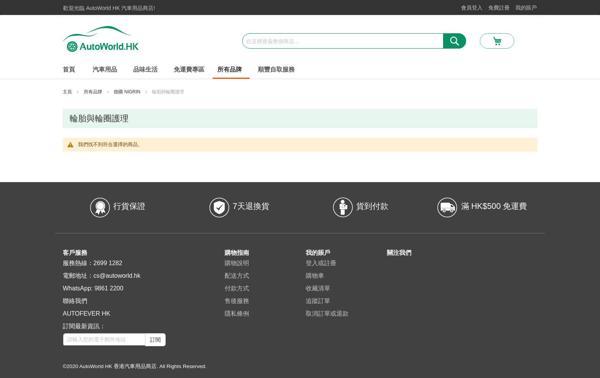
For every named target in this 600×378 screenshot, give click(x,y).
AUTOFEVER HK (86, 313)
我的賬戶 (526, 8)
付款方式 (237, 288)
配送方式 (237, 275)
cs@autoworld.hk (116, 275)
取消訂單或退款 (327, 313)
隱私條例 (237, 313)
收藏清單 (318, 288)
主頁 (68, 91)
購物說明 (237, 263)
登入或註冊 (321, 263)
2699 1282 (107, 263)
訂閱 (155, 340)
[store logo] (101, 39)
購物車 (315, 275)
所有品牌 (93, 91)
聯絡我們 (75, 301)
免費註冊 (499, 8)
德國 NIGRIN (128, 91)
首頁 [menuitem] (69, 69)
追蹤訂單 (318, 301)
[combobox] (354, 41)
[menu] (300, 70)
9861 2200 (109, 288)
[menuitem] (106, 70)
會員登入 (472, 8)
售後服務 (237, 301)
